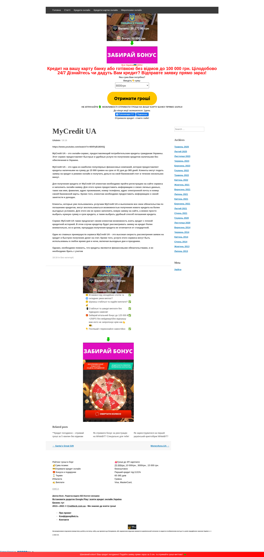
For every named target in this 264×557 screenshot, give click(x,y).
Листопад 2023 (182, 156)
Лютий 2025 (180, 151)
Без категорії (67, 257)
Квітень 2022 (181, 180)
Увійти (178, 269)
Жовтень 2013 (181, 246)
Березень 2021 (182, 203)
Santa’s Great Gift (63, 446)
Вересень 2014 (182, 227)
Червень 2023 (181, 161)
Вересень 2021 (182, 189)
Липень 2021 (181, 194)
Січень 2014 (180, 241)
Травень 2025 (181, 146)
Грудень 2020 (181, 218)
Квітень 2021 (181, 199)
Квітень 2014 (181, 237)
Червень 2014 (181, 232)
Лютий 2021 (180, 208)
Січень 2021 (180, 213)
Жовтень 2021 (181, 184)
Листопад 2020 (182, 222)
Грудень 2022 (181, 170)
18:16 (64, 140)
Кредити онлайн (82, 10)
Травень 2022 (181, 175)
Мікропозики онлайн (131, 10)
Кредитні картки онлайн (106, 10)
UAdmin (56, 140)
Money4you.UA (160, 446)
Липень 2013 (181, 251)
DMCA (55, 489)
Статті (67, 10)
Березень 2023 (182, 165)
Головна (56, 10)
